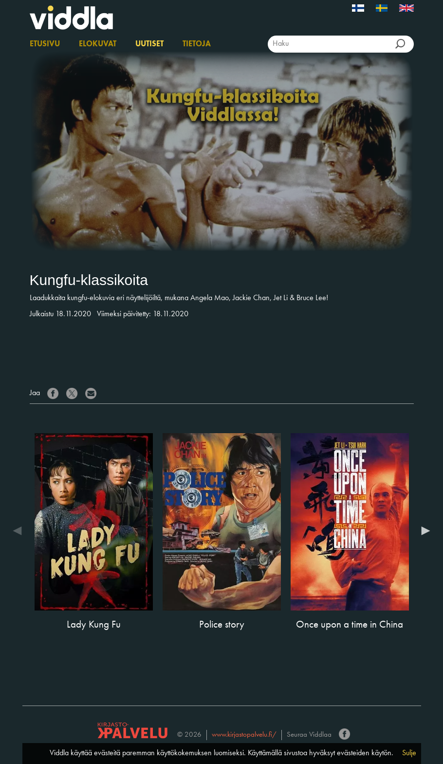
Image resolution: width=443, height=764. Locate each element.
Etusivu (45, 44)
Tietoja (197, 44)
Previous (20, 530)
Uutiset (149, 44)
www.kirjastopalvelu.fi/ (244, 735)
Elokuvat (97, 44)
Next (423, 530)
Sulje (409, 753)
